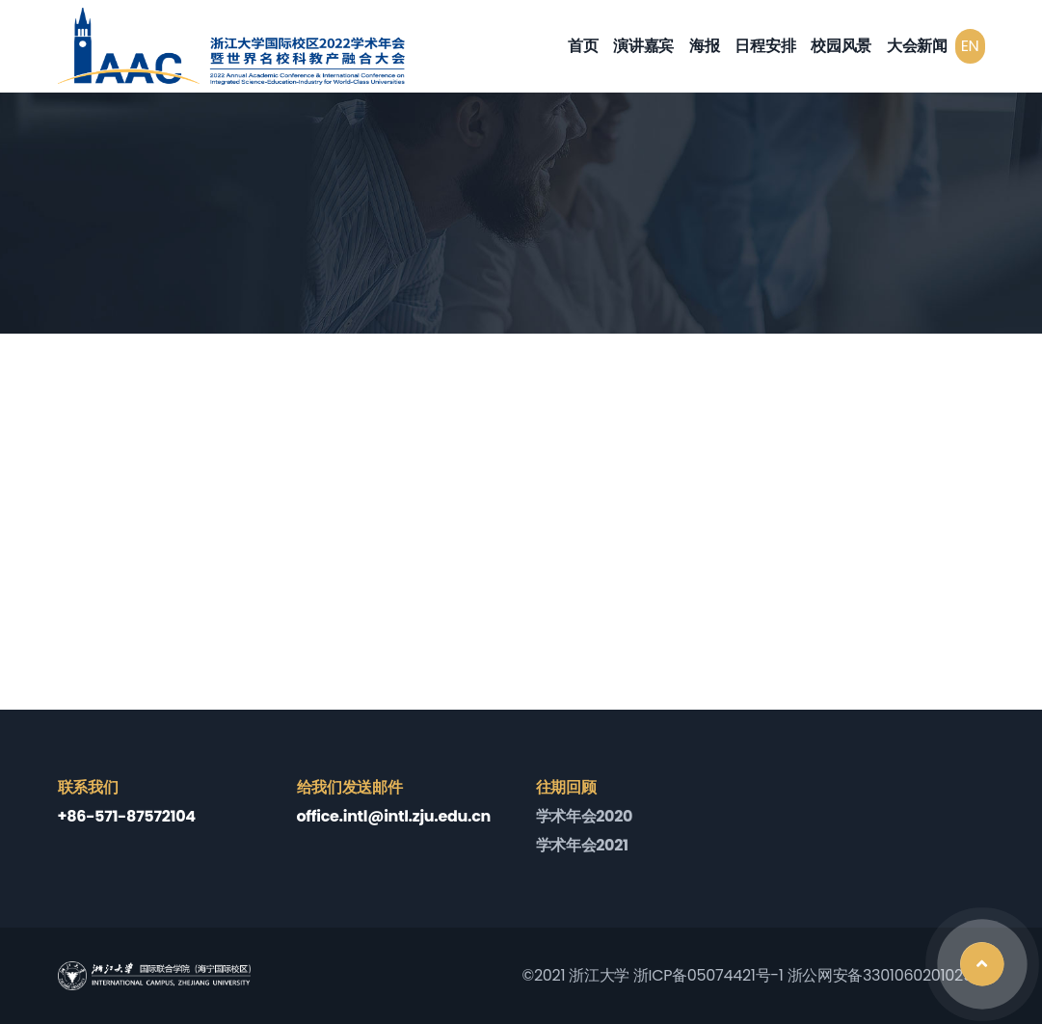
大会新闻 (917, 46)
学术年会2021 (582, 845)
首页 (583, 46)
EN (970, 46)
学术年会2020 (584, 816)
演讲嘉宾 (643, 46)
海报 (704, 46)
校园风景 (841, 46)
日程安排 (765, 46)
